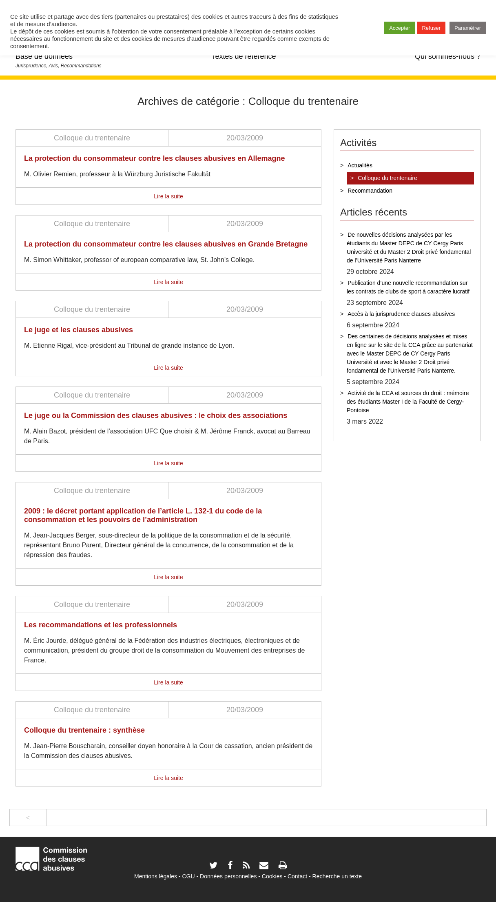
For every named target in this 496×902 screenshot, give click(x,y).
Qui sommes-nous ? (447, 56)
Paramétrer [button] (467, 28)
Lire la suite (168, 196)
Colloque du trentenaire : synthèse (84, 730)
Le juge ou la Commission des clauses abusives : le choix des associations (155, 415)
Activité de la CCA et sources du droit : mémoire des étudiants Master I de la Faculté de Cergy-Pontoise (408, 401)
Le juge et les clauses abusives (78, 330)
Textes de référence (243, 56)
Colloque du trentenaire (92, 138)
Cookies (272, 876)
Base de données (44, 56)
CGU (188, 876)
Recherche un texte (337, 876)
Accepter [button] (399, 28)
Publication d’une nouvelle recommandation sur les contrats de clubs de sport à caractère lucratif (408, 287)
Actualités (360, 165)
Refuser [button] (431, 28)
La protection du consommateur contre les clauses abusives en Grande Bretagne (166, 244)
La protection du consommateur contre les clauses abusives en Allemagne (154, 158)
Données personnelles (228, 876)
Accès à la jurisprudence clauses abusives (401, 314)
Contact (297, 876)
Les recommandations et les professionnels (100, 625)
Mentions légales (155, 876)
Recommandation (370, 190)
